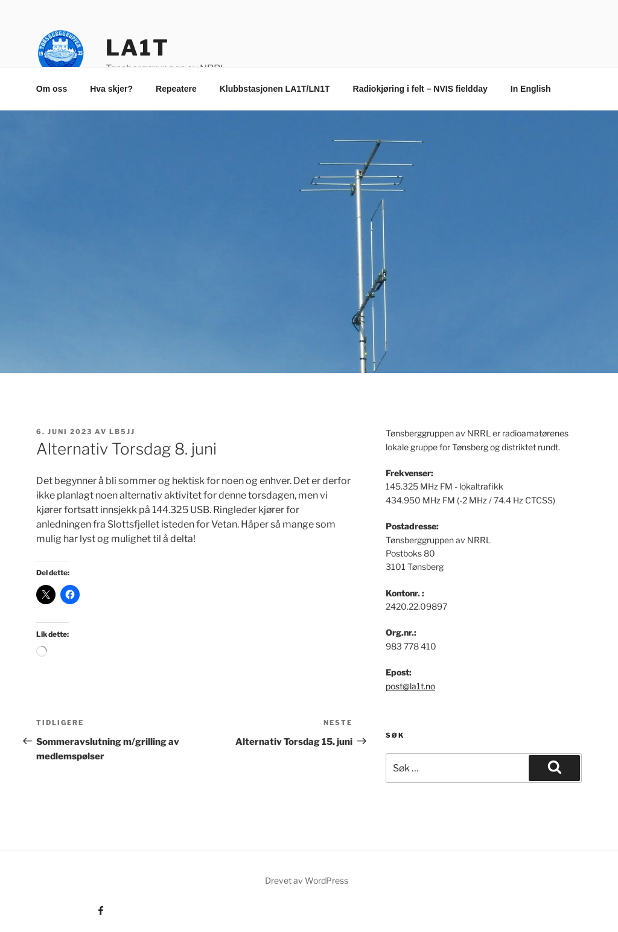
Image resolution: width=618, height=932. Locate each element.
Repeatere (176, 89)
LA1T (138, 47)
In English (531, 89)
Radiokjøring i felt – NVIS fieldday (420, 89)
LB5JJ (122, 431)
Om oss (51, 89)
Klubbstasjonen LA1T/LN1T (275, 89)
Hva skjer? (111, 89)
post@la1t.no (410, 686)
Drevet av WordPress (306, 880)
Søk (395, 735)
